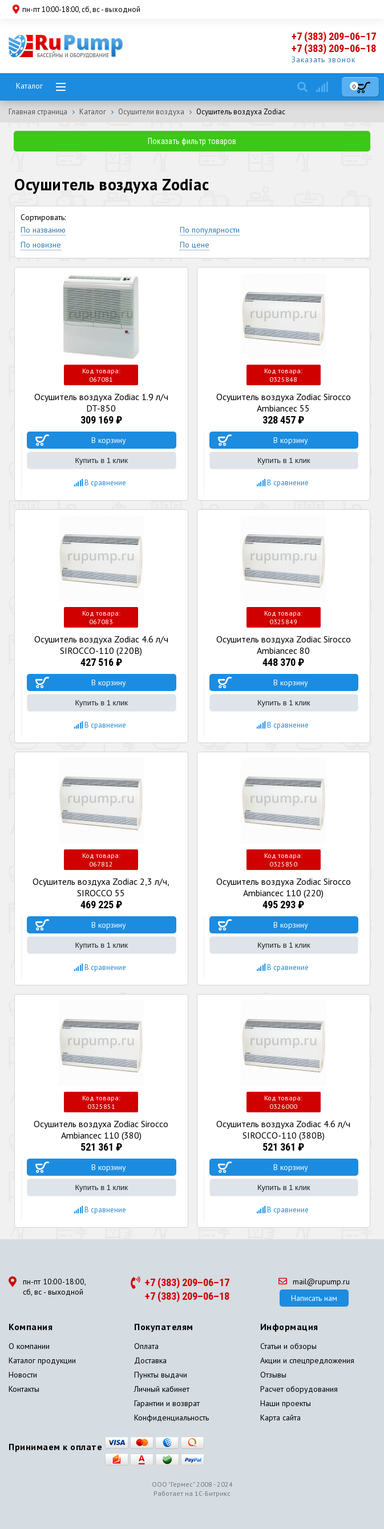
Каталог (29, 86)
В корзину (108, 440)
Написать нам (314, 1298)
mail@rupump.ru (314, 1281)
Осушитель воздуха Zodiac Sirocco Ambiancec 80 (283, 644)
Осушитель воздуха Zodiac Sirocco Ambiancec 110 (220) (283, 887)
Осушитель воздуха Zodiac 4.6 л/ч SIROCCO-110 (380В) (283, 1129)
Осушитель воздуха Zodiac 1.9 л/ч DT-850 (101, 402)
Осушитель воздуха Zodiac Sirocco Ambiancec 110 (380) (101, 1129)
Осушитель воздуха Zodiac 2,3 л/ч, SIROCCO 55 (101, 887)
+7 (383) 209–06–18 (334, 48)
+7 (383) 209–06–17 (334, 36)
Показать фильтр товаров (192, 141)
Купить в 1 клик (101, 460)
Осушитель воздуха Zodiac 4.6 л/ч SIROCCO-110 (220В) (101, 644)
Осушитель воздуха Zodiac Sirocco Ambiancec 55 (283, 402)
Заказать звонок (323, 59)
